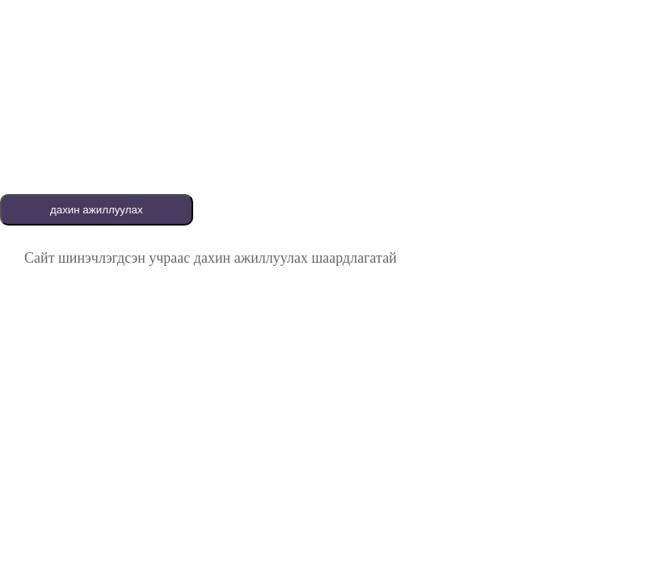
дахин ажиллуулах (96, 210)
